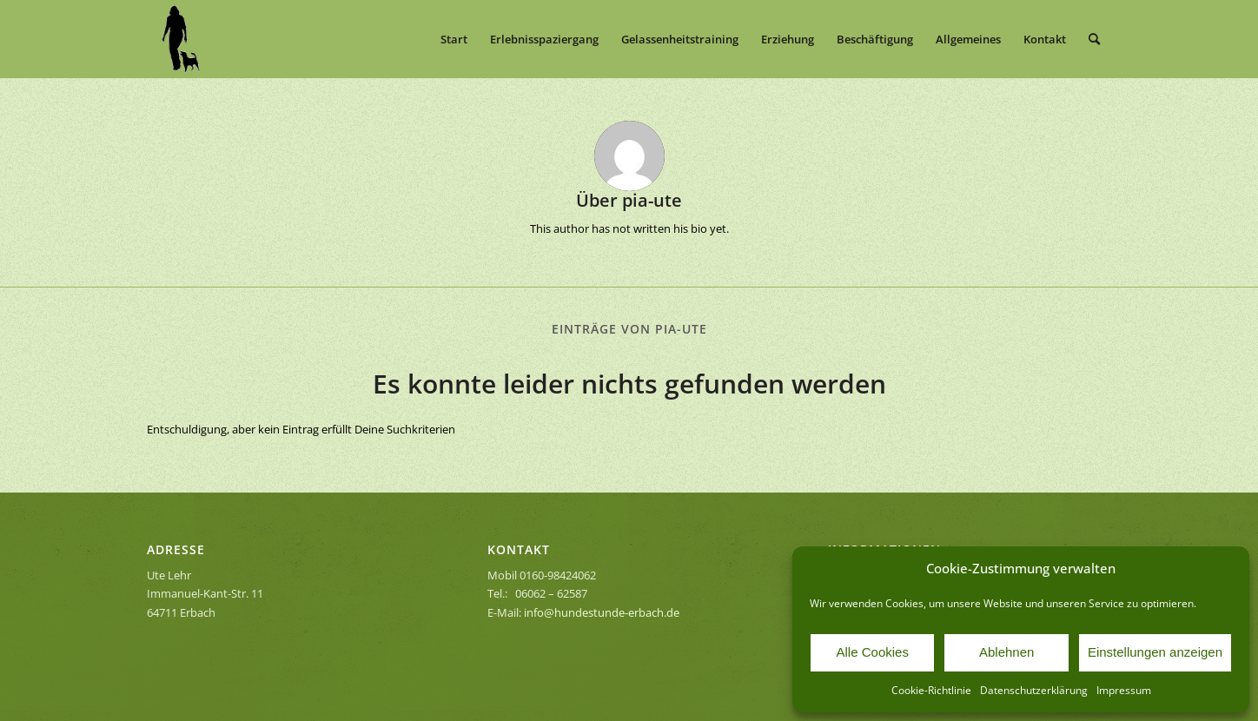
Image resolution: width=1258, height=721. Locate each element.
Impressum (1123, 690)
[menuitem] (454, 39)
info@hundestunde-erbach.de (601, 612)
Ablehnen (1006, 652)
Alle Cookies (873, 652)
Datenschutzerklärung (1034, 690)
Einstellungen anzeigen (1155, 652)
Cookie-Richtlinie (931, 690)
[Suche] (1094, 39)
